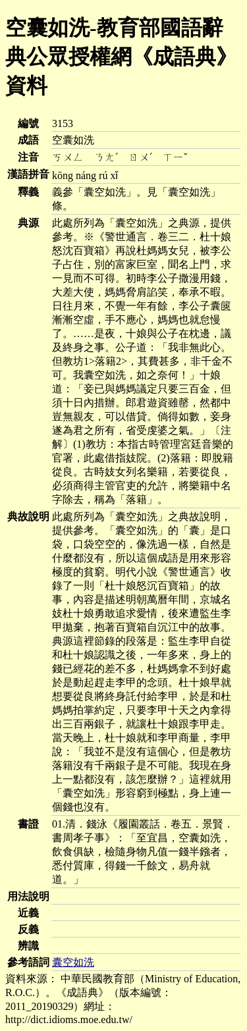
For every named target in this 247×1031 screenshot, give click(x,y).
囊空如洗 (73, 962)
